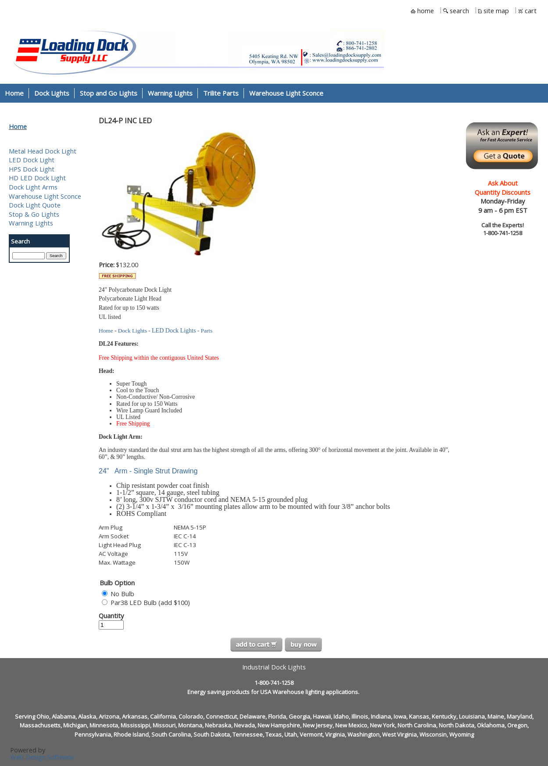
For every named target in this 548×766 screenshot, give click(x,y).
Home (18, 126)
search (459, 10)
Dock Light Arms (33, 187)
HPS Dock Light (31, 169)
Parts (207, 330)
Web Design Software (42, 756)
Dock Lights (132, 330)
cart (531, 10)
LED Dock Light (31, 159)
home (425, 10)
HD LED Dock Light (37, 177)
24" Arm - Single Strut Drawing (148, 471)
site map (496, 10)
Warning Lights (31, 222)
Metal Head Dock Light (42, 151)
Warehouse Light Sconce (45, 196)
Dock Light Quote (35, 204)
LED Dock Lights (174, 330)
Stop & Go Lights (34, 214)
